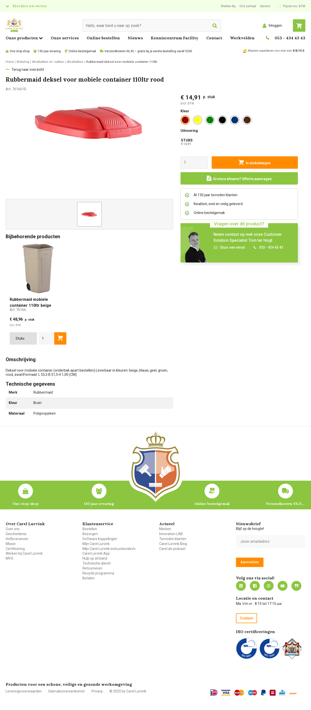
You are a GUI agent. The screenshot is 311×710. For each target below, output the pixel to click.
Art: (18, 310)
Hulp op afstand (94, 558)
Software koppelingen (99, 539)
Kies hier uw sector (30, 6)
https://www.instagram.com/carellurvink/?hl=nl (269, 586)
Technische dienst (96, 563)
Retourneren (92, 568)
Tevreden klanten (172, 539)
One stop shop (19, 51)
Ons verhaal (247, 6)
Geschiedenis (16, 534)
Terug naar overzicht (28, 69)
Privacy (97, 691)
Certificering (15, 549)
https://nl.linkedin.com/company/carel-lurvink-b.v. (241, 586)
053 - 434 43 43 (290, 37)
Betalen (88, 578)
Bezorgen (90, 534)
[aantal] (46, 338)
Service (265, 6)
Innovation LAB (171, 534)
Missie (11, 544)
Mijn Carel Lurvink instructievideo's (108, 549)
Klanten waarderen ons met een (270, 50)
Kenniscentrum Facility (174, 37)
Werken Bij (228, 6)
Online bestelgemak (82, 51)
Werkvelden (242, 37)
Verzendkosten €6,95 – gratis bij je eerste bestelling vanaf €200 (148, 51)
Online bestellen (103, 37)
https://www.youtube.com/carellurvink (282, 586)
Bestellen (89, 529)
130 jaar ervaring (49, 51)
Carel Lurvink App (96, 553)
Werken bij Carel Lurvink (24, 553)
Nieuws (135, 37)
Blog (296, 586)
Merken (165, 529)
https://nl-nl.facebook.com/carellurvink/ (255, 586)
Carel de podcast (172, 549)
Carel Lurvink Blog (173, 544)
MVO (9, 558)
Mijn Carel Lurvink (96, 544)
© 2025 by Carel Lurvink (127, 691)
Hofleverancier (17, 539)
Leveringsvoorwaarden (24, 691)
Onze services (65, 37)
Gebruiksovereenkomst (66, 691)
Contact (214, 37)
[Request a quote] (239, 178)
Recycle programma (98, 573)
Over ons (13, 529)
